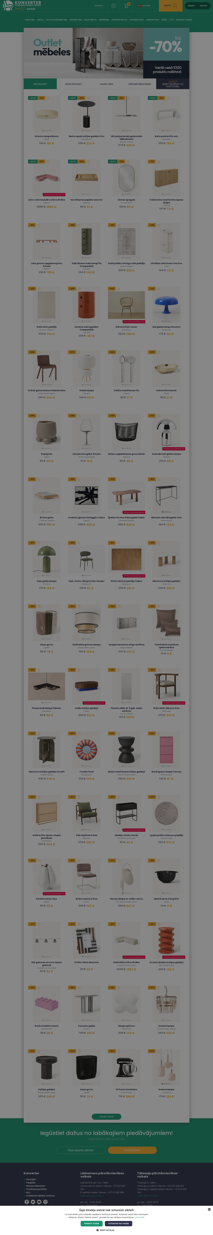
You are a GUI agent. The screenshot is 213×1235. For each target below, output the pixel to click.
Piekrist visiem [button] (91, 1223)
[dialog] (106, 617)
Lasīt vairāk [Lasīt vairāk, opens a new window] (140, 1217)
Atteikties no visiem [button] (118, 1223)
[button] (106, 1230)
